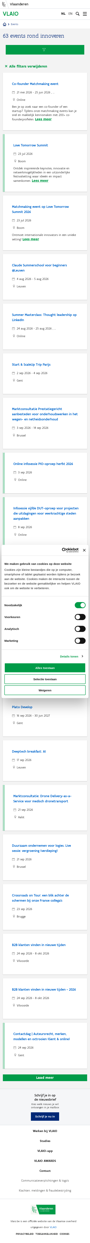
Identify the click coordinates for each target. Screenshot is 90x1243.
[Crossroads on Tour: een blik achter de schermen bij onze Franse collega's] (45, 907)
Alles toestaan (45, 668)
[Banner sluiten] (84, 550)
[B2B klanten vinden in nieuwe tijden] (45, 954)
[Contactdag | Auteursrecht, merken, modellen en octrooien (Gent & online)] (46, 1046)
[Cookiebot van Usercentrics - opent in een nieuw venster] (62, 550)
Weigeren (45, 690)
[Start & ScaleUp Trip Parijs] (45, 373)
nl (63, 13)
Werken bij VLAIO (45, 1131)
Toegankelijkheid (46, 1234)
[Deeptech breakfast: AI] (45, 760)
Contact (45, 1171)
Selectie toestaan (45, 679)
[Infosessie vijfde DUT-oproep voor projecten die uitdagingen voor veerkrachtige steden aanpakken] (46, 522)
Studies (45, 1141)
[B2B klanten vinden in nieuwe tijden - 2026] (45, 998)
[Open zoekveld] (77, 14)
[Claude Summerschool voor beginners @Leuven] (45, 277)
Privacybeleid (25, 1234)
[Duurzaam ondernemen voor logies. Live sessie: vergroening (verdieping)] (45, 857)
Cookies (64, 1234)
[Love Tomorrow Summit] (46, 163)
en (70, 13)
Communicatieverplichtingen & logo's (45, 1180)
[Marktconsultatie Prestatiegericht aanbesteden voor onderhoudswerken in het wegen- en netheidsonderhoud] (45, 423)
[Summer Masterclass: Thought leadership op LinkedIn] (45, 327)
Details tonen (69, 656)
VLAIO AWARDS (45, 1161)
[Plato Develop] (45, 716)
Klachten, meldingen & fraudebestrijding (45, 1190)
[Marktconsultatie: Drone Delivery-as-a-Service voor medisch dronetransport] (46, 808)
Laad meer (45, 1077)
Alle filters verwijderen (28, 66)
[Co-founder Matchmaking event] (45, 101)
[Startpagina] (4, 25)
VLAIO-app (45, 1151)
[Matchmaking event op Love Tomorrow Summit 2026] (45, 222)
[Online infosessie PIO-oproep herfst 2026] (46, 473)
